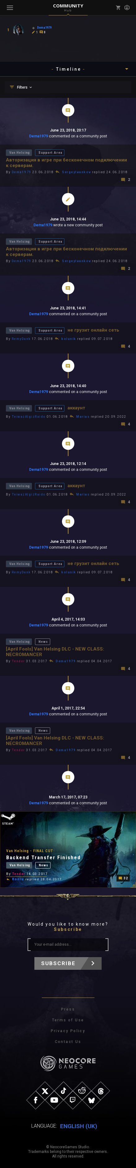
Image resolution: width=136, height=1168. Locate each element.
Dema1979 (38, 136)
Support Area (50, 153)
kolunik (68, 339)
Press (68, 1009)
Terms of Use (68, 1020)
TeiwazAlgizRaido (29, 416)
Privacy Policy (68, 1031)
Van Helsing (19, 153)
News (43, 642)
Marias (83, 416)
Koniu (18, 879)
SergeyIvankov (76, 172)
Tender (18, 661)
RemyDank (21, 339)
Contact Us (68, 1042)
